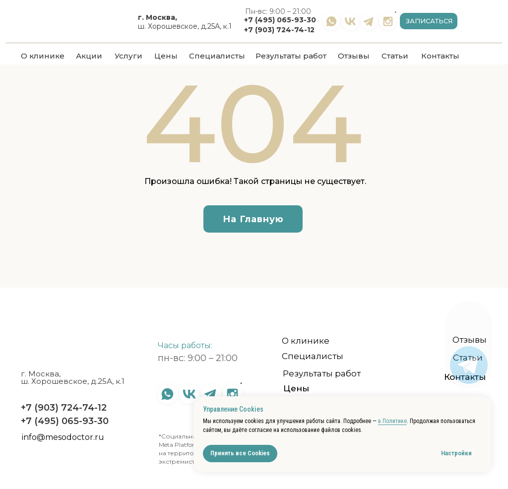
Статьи (394, 56)
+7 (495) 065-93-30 (280, 19)
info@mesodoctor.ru (63, 437)
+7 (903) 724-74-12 (279, 29)
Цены (166, 56)
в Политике (392, 421)
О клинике (42, 56)
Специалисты (217, 56)
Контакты (440, 56)
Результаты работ (290, 56)
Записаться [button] (429, 21)
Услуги (128, 56)
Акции (89, 56)
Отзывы (354, 56)
